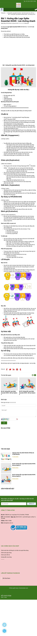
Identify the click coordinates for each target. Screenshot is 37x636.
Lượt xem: (14, 23)
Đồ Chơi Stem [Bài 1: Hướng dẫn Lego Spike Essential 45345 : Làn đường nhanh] (6, 578)
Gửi (4, 423)
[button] (35, 10)
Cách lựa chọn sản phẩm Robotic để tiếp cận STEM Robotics (23, 453)
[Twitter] (10, 369)
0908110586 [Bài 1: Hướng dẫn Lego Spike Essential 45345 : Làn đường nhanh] (33, 1)
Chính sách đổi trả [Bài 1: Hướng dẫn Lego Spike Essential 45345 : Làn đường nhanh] (5, 554)
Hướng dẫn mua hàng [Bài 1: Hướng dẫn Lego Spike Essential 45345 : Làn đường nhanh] (6, 557)
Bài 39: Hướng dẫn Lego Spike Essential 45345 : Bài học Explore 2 (24, 475)
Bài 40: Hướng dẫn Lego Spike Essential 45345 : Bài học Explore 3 (24, 464)
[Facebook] (7, 369)
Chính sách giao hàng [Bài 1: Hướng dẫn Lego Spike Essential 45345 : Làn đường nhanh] (6, 552)
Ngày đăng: (3, 23)
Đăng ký (31, 503)
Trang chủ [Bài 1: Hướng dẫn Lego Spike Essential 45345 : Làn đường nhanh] (3, 13)
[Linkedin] (13, 369)
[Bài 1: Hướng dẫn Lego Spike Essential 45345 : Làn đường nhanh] (18, 5)
